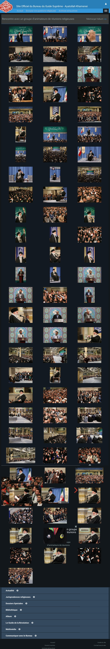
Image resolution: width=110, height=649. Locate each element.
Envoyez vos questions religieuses (41, 11)
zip (105, 19)
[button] (106, 11)
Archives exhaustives (68, 11)
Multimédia (11, 629)
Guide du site (102, 642)
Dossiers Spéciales (14, 603)
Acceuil (20, 11)
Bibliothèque (11, 610)
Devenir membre (50, 645)
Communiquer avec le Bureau (19, 636)
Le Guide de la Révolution (17, 623)
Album (9, 616)
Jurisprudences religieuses (18, 597)
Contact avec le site (100, 645)
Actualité (10, 590)
